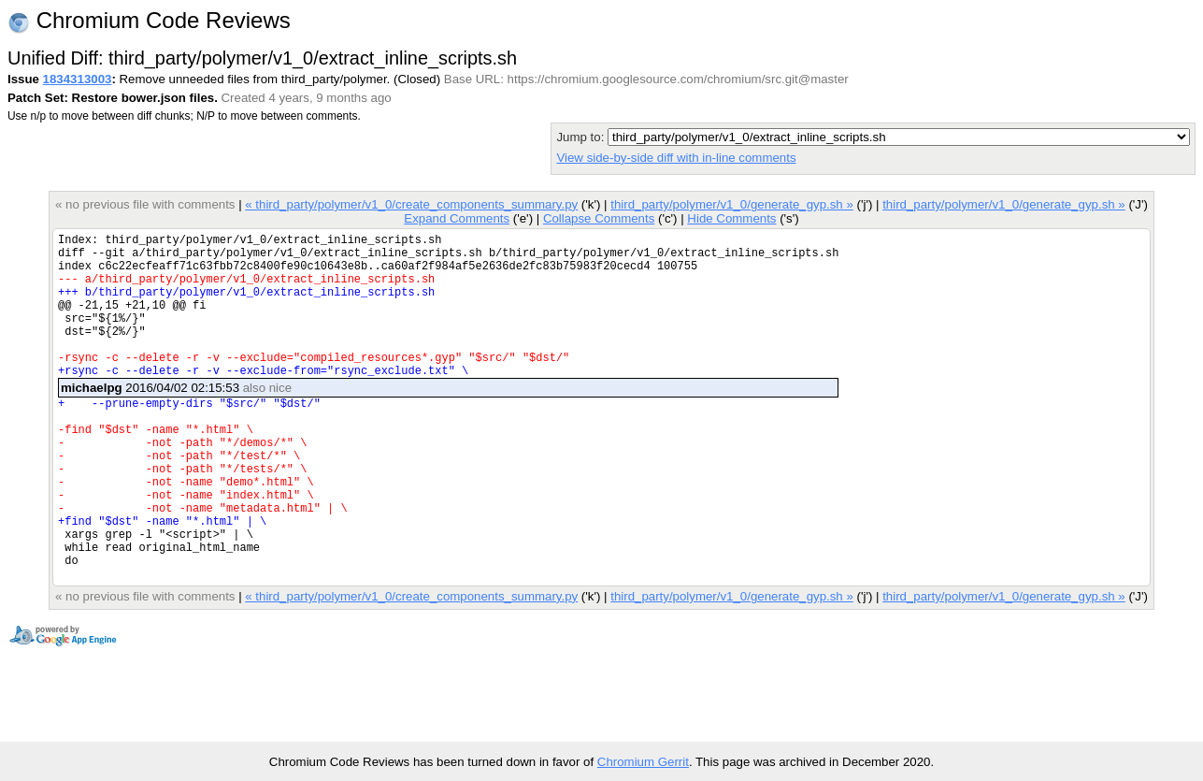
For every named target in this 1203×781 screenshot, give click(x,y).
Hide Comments (731, 218)
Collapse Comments (598, 218)
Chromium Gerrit (643, 762)
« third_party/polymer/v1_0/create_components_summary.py (411, 204)
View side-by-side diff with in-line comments (675, 158)
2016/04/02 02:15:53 (176, 419)
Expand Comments (456, 218)
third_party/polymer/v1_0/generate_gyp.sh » (731, 204)
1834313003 (77, 79)
